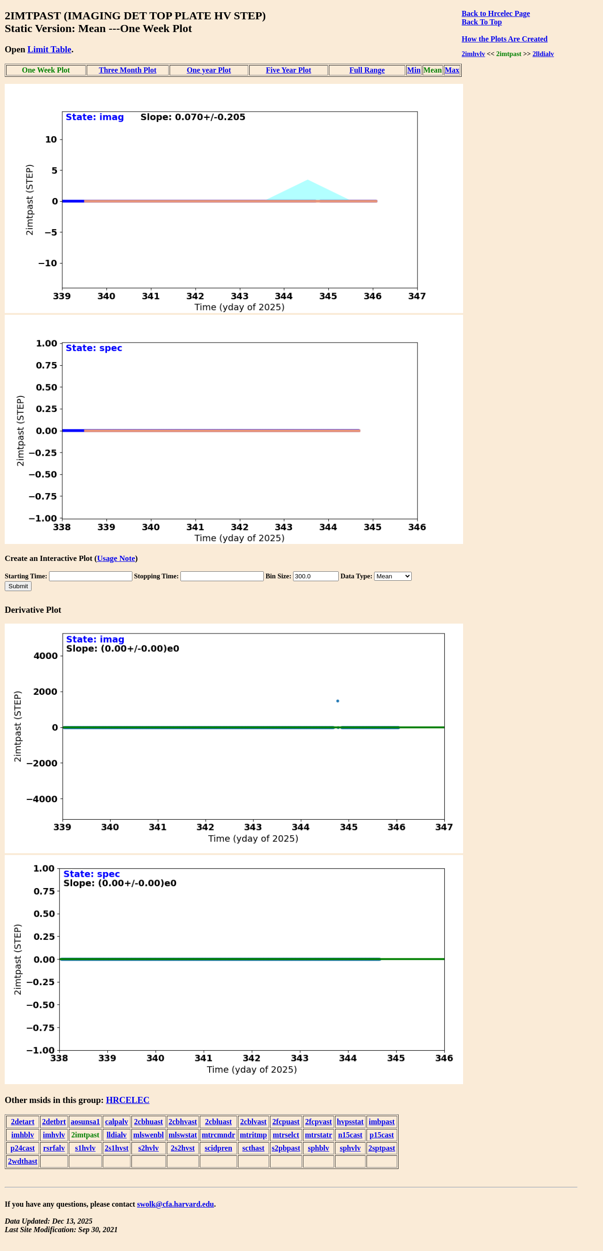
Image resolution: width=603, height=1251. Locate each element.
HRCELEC (128, 1100)
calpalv (116, 1122)
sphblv (318, 1148)
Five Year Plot (288, 70)
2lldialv (543, 54)
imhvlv (54, 1135)
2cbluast (218, 1122)
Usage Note (116, 558)
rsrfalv (54, 1148)
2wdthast (22, 1161)
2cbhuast (148, 1122)
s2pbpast (286, 1148)
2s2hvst (183, 1148)
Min (413, 70)
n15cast (350, 1135)
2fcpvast (318, 1122)
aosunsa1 (85, 1122)
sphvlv (350, 1148)
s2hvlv (148, 1148)
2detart (22, 1122)
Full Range (367, 70)
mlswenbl (148, 1135)
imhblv (22, 1135)
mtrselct (286, 1135)
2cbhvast (183, 1122)
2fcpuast (286, 1122)
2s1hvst (117, 1148)
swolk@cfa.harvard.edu (175, 1204)
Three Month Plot (127, 70)
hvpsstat (350, 1122)
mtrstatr (318, 1135)
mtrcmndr (218, 1135)
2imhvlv (473, 54)
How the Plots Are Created (504, 39)
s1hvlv (85, 1148)
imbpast (382, 1122)
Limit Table (49, 49)
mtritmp (253, 1135)
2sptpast (381, 1148)
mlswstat (183, 1135)
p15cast (382, 1135)
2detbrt (54, 1122)
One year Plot (209, 70)
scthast (253, 1148)
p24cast (22, 1148)
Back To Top (482, 22)
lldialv (116, 1135)
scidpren (218, 1148)
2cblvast (253, 1122)
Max (452, 70)
